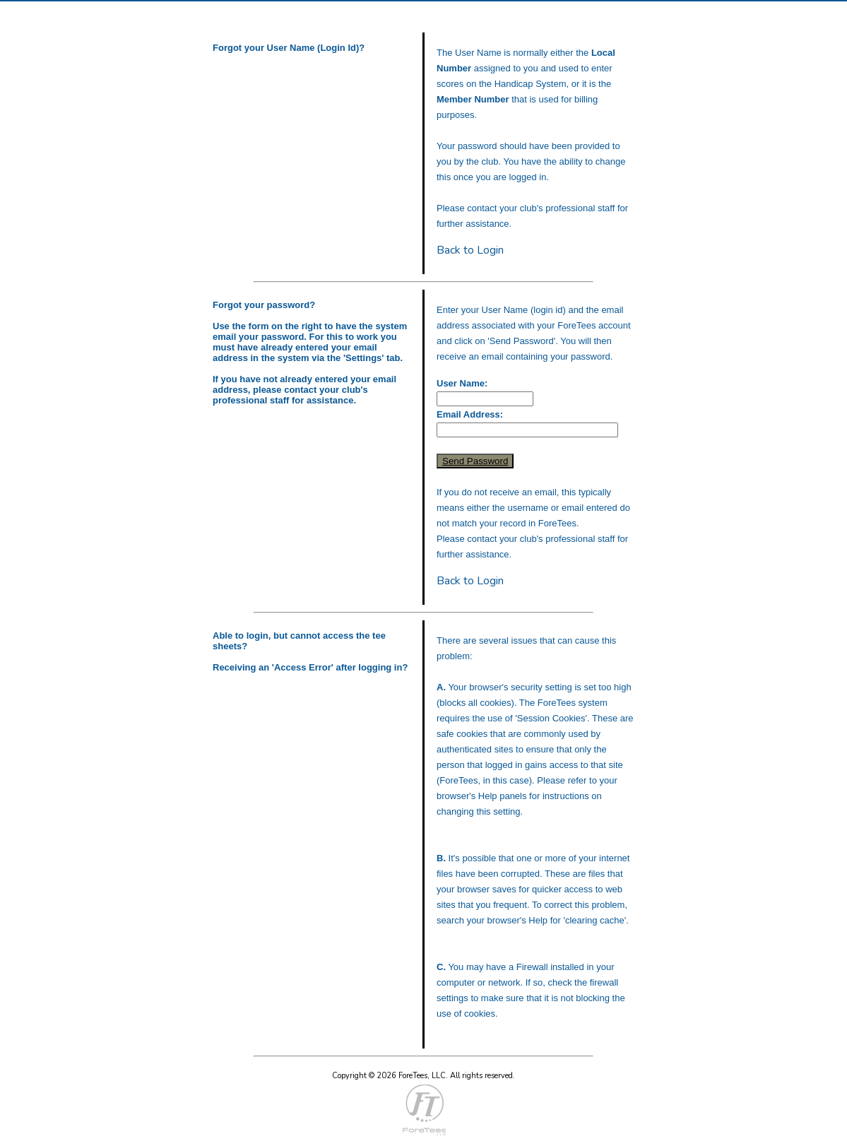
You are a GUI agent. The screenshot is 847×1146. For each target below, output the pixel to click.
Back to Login (470, 250)
